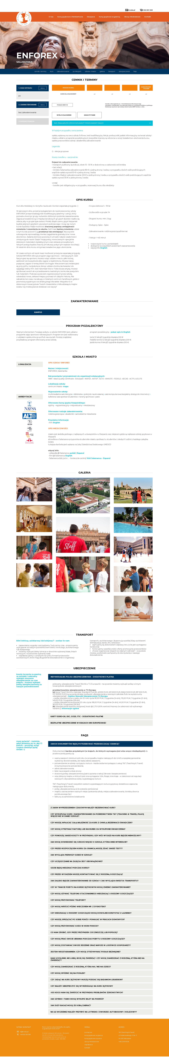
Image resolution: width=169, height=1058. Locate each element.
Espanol (80, 455)
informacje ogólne (70, 710)
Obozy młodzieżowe (132, 17)
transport (111, 71)
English (103, 249)
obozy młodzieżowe (91, 1043)
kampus (38, 314)
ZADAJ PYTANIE (89, 115)
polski (73, 455)
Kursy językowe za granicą (109, 17)
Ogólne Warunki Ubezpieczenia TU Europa (88, 698)
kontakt (87, 1049)
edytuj (43, 88)
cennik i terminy (40, 71)
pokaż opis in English (120, 334)
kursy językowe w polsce (93, 1040)
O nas (51, 17)
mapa (65, 388)
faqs (135, 71)
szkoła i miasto (90, 71)
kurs (51, 71)
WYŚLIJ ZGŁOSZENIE (64, 115)
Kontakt (147, 17)
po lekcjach (77, 71)
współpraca (88, 1046)
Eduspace (91, 17)
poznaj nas (88, 1034)
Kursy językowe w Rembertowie (70, 17)
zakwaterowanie (63, 71)
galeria (102, 71)
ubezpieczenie (124, 71)
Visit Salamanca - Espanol (98, 460)
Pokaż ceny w (62, 105)
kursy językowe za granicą (93, 1037)
